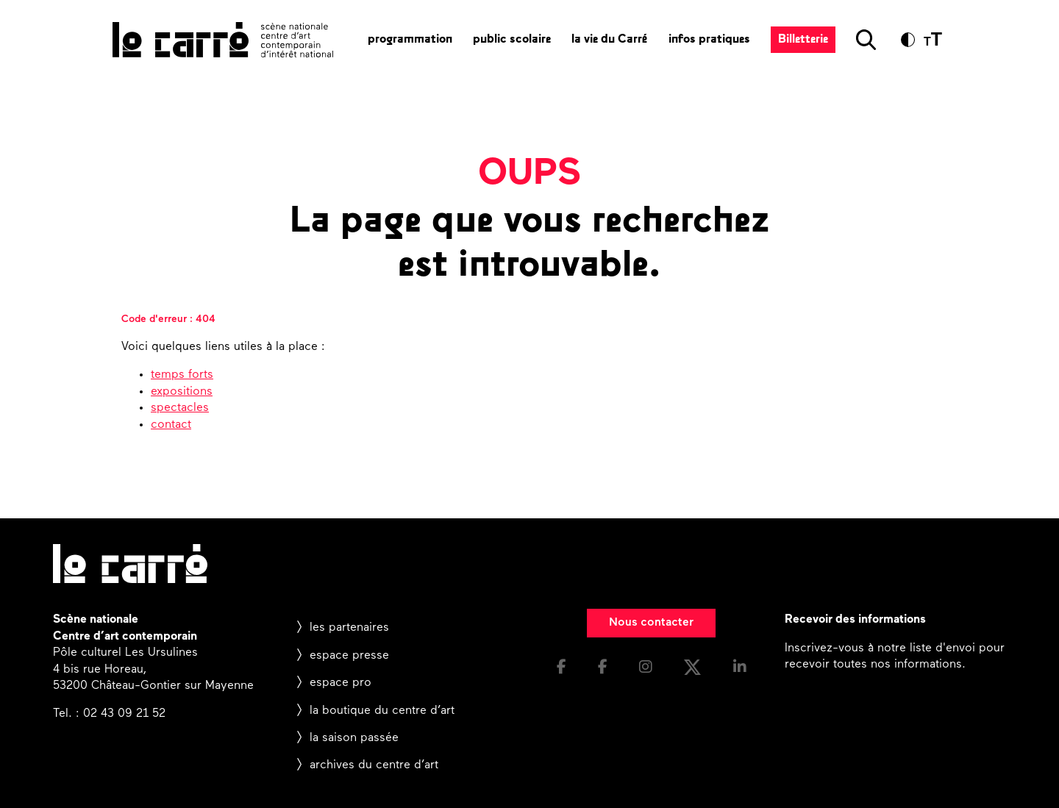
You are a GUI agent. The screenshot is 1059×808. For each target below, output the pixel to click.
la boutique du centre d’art (382, 711)
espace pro (340, 683)
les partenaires (349, 628)
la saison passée (354, 738)
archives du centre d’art (374, 765)
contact (171, 425)
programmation (410, 40)
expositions (182, 392)
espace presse (349, 656)
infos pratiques (709, 40)
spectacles (180, 408)
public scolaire (512, 40)
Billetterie (803, 40)
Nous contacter (651, 623)
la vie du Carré (609, 40)
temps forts (182, 375)
